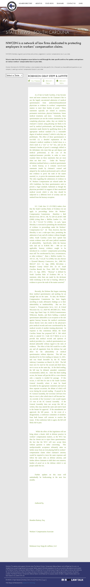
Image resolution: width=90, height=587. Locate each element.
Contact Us (71, 3)
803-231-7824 (49, 82)
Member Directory (25, 3)
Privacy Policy (38, 580)
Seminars (60, 3)
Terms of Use (31, 580)
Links (81, 3)
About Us (38, 3)
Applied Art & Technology (29, 583)
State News (49, 3)
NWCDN (12, 6)
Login (44, 580)
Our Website (35, 81)
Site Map (24, 580)
